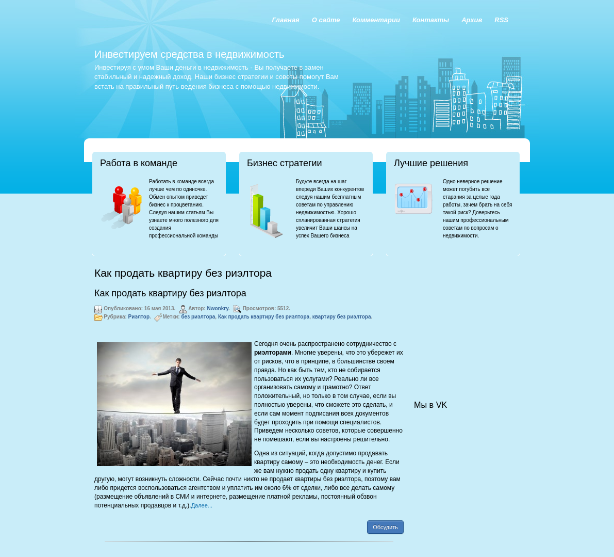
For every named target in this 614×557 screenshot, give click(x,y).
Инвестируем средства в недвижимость (189, 54)
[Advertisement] (465, 318)
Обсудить (385, 527)
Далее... (201, 505)
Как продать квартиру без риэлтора (170, 293)
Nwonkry (217, 308)
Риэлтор (139, 317)
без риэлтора (198, 317)
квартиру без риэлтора (341, 317)
